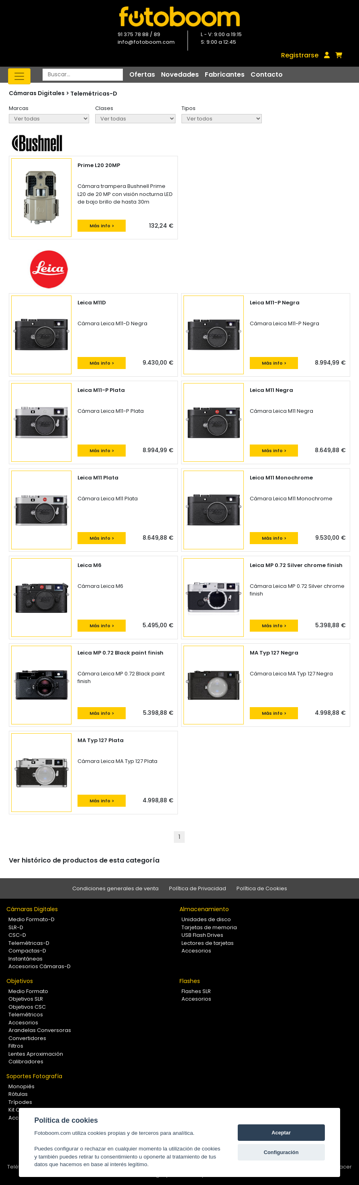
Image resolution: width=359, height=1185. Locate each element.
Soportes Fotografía (34, 1076)
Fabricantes (225, 74)
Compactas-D (27, 951)
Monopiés (21, 1086)
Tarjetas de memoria (209, 927)
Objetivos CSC (27, 1007)
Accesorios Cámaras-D (39, 966)
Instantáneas (25, 959)
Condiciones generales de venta (115, 888)
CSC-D (17, 935)
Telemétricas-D (93, 94)
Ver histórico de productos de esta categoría (84, 860)
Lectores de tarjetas (208, 943)
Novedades (180, 74)
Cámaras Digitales (32, 909)
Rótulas (18, 1094)
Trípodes (20, 1102)
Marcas (19, 108)
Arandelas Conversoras (39, 1030)
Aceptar (281, 1133)
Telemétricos (25, 1014)
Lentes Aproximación (35, 1054)
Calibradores (25, 1061)
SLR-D (15, 927)
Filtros (15, 1046)
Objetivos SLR (25, 999)
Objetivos (19, 981)
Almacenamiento (204, 909)
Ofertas (142, 74)
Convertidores (27, 1038)
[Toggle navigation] (19, 76)
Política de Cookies (262, 888)
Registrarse (299, 55)
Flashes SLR (196, 991)
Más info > (102, 225)
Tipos (189, 108)
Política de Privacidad (197, 888)
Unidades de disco (206, 919)
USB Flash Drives (202, 935)
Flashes (190, 981)
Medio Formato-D (31, 919)
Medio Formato (28, 991)
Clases (104, 108)
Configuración (281, 1152)
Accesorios (196, 951)
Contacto (267, 74)
